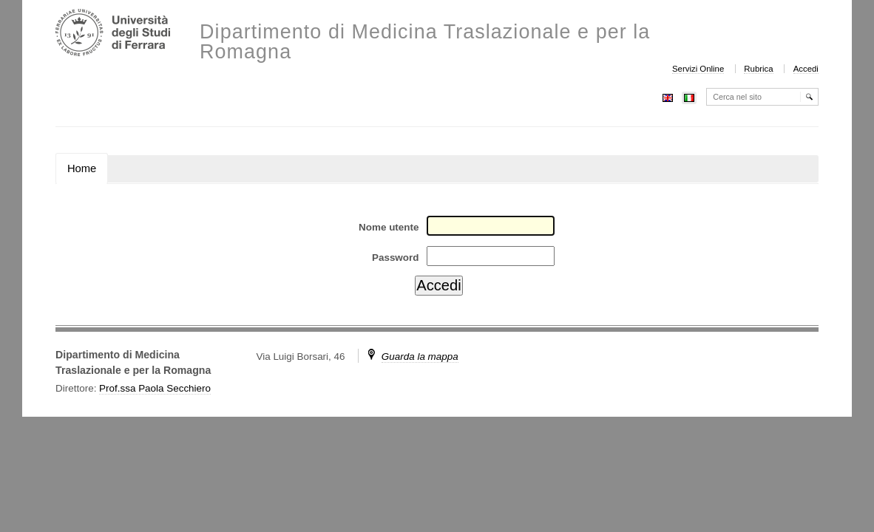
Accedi (806, 68)
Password (395, 257)
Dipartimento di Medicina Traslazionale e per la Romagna (425, 42)
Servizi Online (698, 68)
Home (81, 168)
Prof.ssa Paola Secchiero (155, 388)
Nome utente (389, 227)
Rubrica (758, 68)
